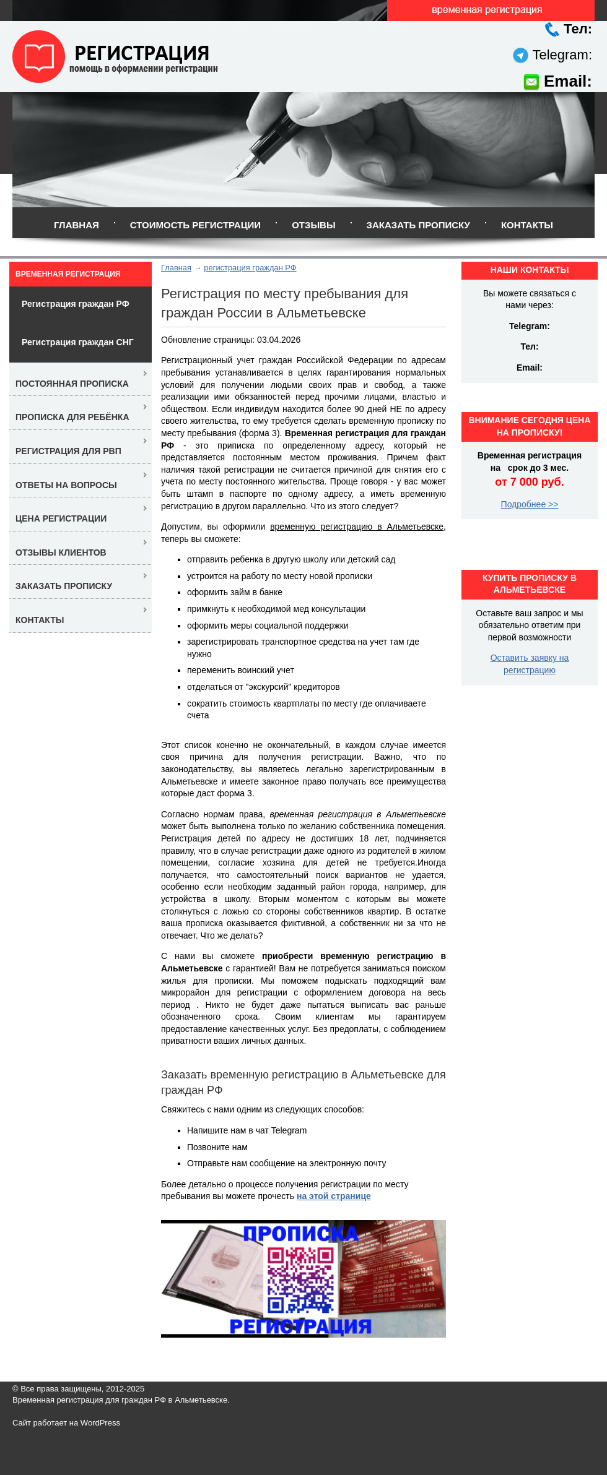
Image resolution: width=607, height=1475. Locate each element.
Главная (76, 225)
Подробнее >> (530, 504)
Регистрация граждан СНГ (78, 342)
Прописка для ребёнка (72, 417)
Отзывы (313, 225)
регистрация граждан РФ (250, 267)
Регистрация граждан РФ (75, 304)
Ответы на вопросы (66, 485)
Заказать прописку (418, 225)
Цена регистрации (61, 518)
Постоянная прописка (72, 384)
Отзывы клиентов (61, 552)
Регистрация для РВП (68, 451)
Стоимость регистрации (195, 225)
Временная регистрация (67, 274)
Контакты (527, 225)
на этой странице (334, 1196)
